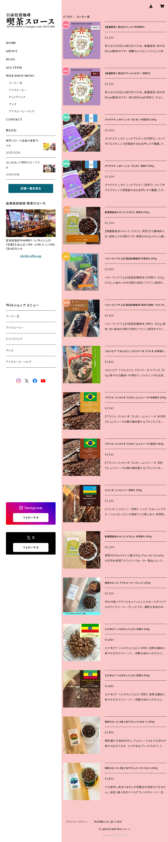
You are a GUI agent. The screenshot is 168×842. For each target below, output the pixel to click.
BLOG (10, 59)
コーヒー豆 (15, 83)
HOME (68, 16)
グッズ (12, 104)
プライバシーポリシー (77, 821)
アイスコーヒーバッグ (21, 111)
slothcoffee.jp (30, 256)
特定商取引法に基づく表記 (108, 821)
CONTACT (14, 119)
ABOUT (12, 51)
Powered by (115, 835)
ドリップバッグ (17, 97)
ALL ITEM (14, 67)
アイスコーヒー (18, 90)
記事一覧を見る (31, 188)
